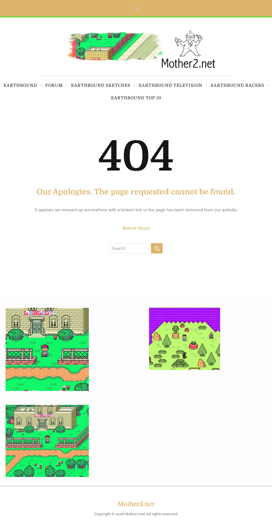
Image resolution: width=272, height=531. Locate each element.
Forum (54, 85)
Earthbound (20, 85)
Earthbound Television (170, 85)
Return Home (136, 228)
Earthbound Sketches (100, 85)
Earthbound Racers (237, 85)
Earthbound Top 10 (136, 97)
